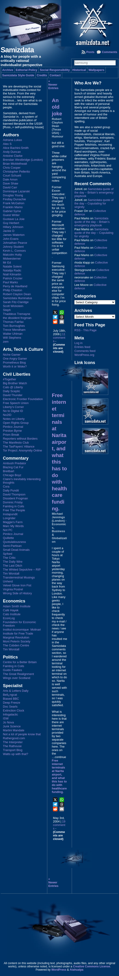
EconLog (9, 618)
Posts (90, 52)
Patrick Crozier (13, 278)
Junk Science (12, 726)
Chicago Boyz (12, 475)
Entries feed (82, 347)
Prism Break (11, 434)
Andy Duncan (12, 152)
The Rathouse (12, 746)
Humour (57, 136)
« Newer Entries (53, 84)
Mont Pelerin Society (16, 641)
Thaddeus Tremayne (16, 314)
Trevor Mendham (14, 329)
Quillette (8, 538)
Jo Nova (8, 722)
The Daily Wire (13, 561)
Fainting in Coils (13, 506)
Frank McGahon (13, 203)
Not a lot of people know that (22, 734)
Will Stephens (12, 337)
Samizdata (17, 50)
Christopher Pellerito (16, 171)
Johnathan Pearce (15, 242)
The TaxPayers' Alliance (18, 446)
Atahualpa (76, 969)
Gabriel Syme (12, 211)
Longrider (9, 518)
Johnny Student (13, 246)
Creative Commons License (91, 966)
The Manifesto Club (16, 442)
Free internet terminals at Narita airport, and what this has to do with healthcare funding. (59, 776)
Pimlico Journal (13, 426)
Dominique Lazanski (16, 191)
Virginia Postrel (13, 589)
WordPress (58, 969)
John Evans (11, 239)
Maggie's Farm (13, 522)
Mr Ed (7, 262)
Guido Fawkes (12, 670)
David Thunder (13, 395)
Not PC (8, 530)
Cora (6, 486)
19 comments (59, 825)
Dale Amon (10, 179)
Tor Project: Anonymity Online (22, 450)
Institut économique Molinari (22, 629)
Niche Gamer (11, 354)
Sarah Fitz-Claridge (16, 302)
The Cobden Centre (16, 645)
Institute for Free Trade (18, 633)
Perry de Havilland (15, 286)
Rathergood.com (14, 738)
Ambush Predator (14, 463)
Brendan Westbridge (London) (23, 159)
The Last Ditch (12, 565)
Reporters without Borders (20, 438)
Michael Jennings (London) (58, 517)
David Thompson (14, 494)
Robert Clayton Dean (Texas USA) (57, 126)
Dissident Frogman (15, 498)
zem (6, 341)
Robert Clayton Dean (17, 294)
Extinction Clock (13, 710)
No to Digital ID (13, 411)
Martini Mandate (13, 730)
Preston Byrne (12, 430)
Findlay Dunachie (14, 199)
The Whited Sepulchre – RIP (22, 569)
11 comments (59, 337)
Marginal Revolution (16, 637)
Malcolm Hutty (12, 254)
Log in (78, 343)
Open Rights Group (16, 422)
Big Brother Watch (15, 383)
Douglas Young (13, 195)
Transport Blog (12, 750)
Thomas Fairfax (13, 322)
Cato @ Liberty (13, 387)
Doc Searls (10, 706)
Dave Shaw (10, 183)
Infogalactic (10, 714)
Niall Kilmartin (12, 274)
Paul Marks (10, 282)
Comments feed (84, 351)
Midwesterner (12, 258)
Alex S (7, 144)
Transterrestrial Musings (19, 577)
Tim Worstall (11, 573)
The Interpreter (13, 742)
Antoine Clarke (13, 155)
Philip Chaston (12, 290)
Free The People (14, 510)
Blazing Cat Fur (13, 467)
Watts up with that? (15, 754)
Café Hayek (11, 610)
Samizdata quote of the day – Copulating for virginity (93, 203)
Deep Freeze (11, 702)
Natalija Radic (12, 270)
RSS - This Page (85, 330)
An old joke (57, 107)
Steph (7, 310)
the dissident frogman (17, 318)
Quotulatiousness (14, 542)
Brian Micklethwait (15, 163)
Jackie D (8, 231)
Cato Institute (11, 614)
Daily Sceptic (11, 391)
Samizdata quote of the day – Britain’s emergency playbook (93, 192)
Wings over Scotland (16, 678)
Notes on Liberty (14, 419)
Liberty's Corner (13, 407)
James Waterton (14, 235)
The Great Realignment (18, 674)
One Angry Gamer (15, 358)
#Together (9, 379)
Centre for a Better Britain (20, 662)
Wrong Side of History (17, 593)
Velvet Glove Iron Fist (17, 585)
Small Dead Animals (16, 550)
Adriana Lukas (12, 140)
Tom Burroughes (14, 326)
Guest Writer (11, 215)
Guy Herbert (11, 223)
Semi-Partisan (12, 546)
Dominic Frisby (13, 502)
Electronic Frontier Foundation (23, 399)
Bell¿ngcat (10, 694)
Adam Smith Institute (17, 606)
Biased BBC (11, 698)
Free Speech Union (16, 403)
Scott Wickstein (13, 306)
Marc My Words (13, 526)
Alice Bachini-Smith (16, 148)
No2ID (7, 415)
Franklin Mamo (13, 207)
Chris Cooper (11, 167)
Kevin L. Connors (14, 250)
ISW (6, 718)
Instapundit (10, 514)
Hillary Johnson (13, 227)
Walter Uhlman (13, 333)
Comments (109, 52)
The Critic (9, 557)
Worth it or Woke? (15, 366)
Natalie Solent (12, 266)
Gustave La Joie (13, 219)
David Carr (10, 187)
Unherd (8, 581)
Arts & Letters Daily (16, 690)
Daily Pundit (11, 490)
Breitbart (8, 471)
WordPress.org (84, 355)
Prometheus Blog (14, 362)
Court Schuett (12, 175)
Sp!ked (7, 553)
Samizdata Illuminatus (17, 298)
